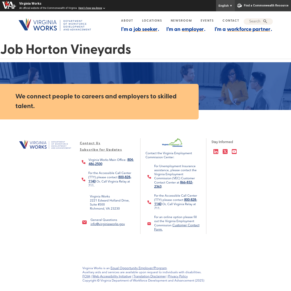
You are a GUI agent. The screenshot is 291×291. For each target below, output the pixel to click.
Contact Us (90, 143)
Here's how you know (90, 8)
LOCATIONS (152, 20)
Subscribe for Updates (101, 150)
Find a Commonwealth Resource (263, 6)
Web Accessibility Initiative (111, 276)
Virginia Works (30, 3)
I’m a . (140, 29)
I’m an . (185, 29)
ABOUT (127, 20)
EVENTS (207, 20)
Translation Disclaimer (149, 276)
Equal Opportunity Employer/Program (139, 268)
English (225, 5)
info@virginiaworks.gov (108, 224)
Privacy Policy (178, 276)
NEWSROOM (181, 20)
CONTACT (230, 20)
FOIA (86, 276)
